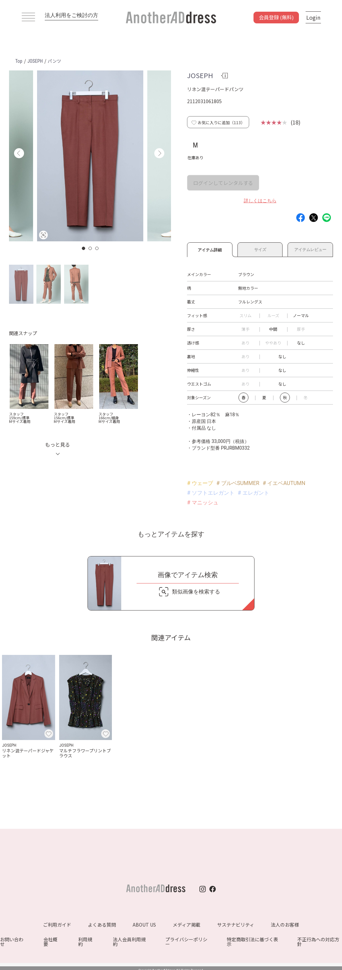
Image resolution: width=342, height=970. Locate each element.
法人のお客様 (285, 924)
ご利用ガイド (57, 924)
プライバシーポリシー (186, 941)
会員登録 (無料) (276, 17)
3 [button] (97, 248)
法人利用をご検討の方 (71, 15)
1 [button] (84, 248)
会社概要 (50, 941)
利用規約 (85, 941)
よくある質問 (102, 924)
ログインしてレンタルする (223, 182)
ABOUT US (144, 924)
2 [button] (91, 248)
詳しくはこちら (260, 200)
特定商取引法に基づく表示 (252, 941)
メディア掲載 (186, 924)
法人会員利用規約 (129, 941)
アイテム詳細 (209, 249)
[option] (90, 155)
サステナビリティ (235, 924)
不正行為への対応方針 (318, 941)
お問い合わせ (11, 941)
